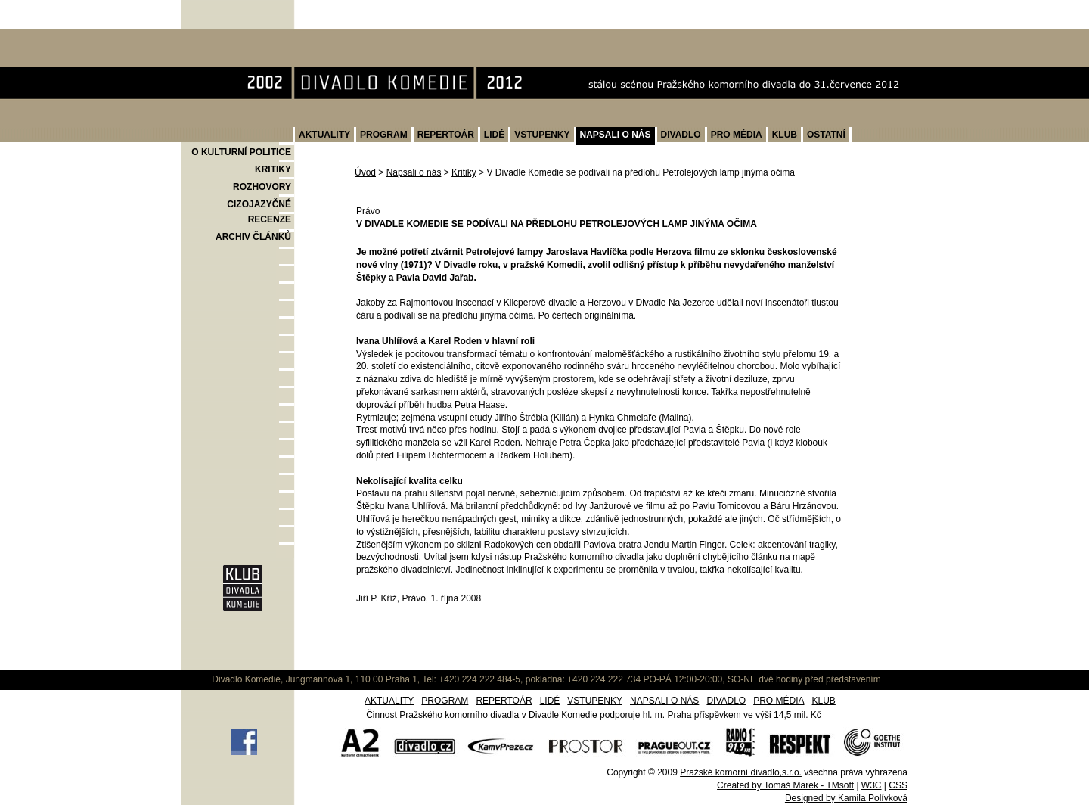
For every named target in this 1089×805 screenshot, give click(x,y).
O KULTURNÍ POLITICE (241, 152)
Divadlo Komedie (230, 36)
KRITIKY (273, 169)
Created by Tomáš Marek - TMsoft (785, 785)
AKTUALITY (324, 134)
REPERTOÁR (445, 134)
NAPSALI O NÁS (615, 134)
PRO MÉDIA (736, 134)
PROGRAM (384, 134)
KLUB (784, 134)
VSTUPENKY (541, 134)
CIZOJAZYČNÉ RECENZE (259, 212)
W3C (871, 785)
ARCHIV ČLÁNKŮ (253, 237)
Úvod (365, 172)
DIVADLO (681, 134)
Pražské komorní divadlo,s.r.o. (741, 772)
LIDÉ (494, 134)
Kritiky (463, 172)
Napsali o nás (414, 172)
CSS (898, 785)
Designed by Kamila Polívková (846, 798)
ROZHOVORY (262, 187)
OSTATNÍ (826, 134)
